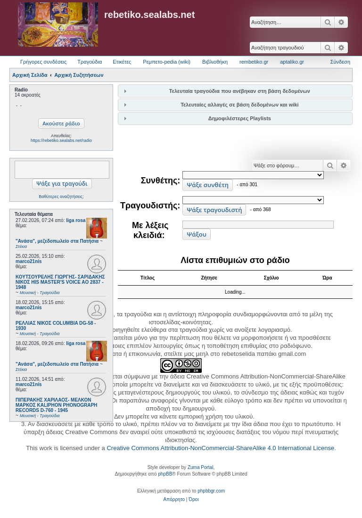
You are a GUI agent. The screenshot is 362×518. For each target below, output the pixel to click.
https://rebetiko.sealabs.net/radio (61, 140)
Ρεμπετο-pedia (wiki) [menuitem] (166, 62)
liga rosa (75, 220)
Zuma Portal (200, 467)
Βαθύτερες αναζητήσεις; (61, 196)
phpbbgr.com (211, 490)
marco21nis (29, 261)
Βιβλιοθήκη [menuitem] (215, 62)
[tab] (235, 90)
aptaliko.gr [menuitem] (292, 62)
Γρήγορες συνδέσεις (43, 62)
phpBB (165, 474)
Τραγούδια (89, 62)
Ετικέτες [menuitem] (122, 62)
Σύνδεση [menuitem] (340, 62)
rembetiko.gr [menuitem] (253, 62)
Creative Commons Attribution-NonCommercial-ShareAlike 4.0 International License (220, 448)
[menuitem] (174, 499)
